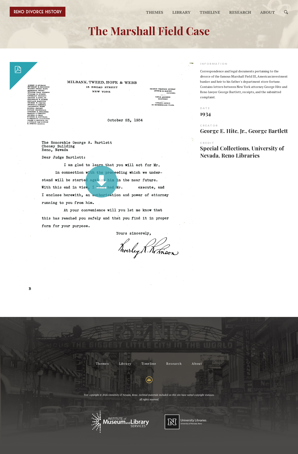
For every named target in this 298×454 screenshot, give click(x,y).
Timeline (210, 12)
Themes (154, 12)
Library (181, 12)
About (267, 12)
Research (240, 12)
